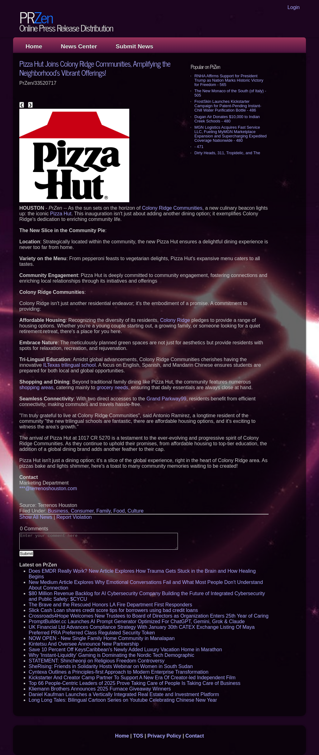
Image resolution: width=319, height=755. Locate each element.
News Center (79, 46)
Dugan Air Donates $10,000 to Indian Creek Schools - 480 (227, 118)
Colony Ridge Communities (172, 208)
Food (119, 511)
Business (58, 511)
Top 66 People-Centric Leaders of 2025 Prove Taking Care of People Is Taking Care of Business (134, 683)
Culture (135, 511)
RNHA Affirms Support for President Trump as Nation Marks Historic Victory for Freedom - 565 (228, 80)
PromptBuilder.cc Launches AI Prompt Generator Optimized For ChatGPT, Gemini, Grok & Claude (137, 621)
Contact (194, 735)
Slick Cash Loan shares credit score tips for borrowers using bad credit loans (113, 610)
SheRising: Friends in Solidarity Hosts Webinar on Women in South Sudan (111, 666)
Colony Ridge (175, 320)
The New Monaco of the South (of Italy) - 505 (230, 93)
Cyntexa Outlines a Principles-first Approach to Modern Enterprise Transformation (118, 672)
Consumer (82, 511)
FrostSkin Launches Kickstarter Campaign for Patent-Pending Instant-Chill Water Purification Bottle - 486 (227, 105)
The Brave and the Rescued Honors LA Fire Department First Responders (110, 604)
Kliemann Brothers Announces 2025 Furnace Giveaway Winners (100, 688)
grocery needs (112, 387)
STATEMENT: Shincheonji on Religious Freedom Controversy (96, 660)
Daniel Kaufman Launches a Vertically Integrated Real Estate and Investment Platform (124, 694)
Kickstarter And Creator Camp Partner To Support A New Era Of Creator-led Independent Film (132, 677)
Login (294, 7)
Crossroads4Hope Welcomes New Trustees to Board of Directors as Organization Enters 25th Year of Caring (149, 616)
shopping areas (36, 387)
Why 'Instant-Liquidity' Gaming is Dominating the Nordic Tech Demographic (111, 655)
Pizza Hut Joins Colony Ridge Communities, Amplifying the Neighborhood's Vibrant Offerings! (94, 68)
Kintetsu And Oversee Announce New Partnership (84, 644)
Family (103, 511)
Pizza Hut (60, 213)
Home (34, 46)
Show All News (35, 517)
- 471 (198, 146)
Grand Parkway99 (166, 398)
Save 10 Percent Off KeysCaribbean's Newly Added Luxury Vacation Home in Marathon (125, 649)
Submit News (134, 46)
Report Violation (74, 517)
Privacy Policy (164, 735)
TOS (138, 735)
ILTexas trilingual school (69, 365)
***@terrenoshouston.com (48, 488)
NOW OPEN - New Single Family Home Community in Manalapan (102, 638)
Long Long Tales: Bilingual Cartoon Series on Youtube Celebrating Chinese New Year (123, 700)
